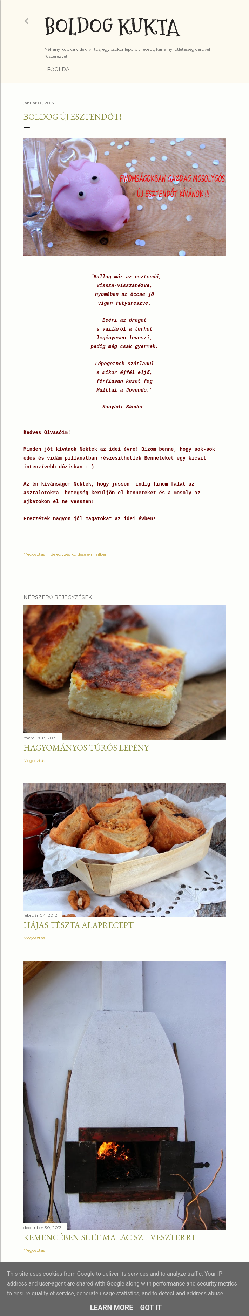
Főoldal (60, 69)
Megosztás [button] (34, 554)
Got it (151, 1307)
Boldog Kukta (112, 27)
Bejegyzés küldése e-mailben (79, 554)
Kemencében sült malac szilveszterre (109, 1237)
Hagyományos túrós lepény (86, 747)
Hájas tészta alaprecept (78, 925)
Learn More (111, 1307)
